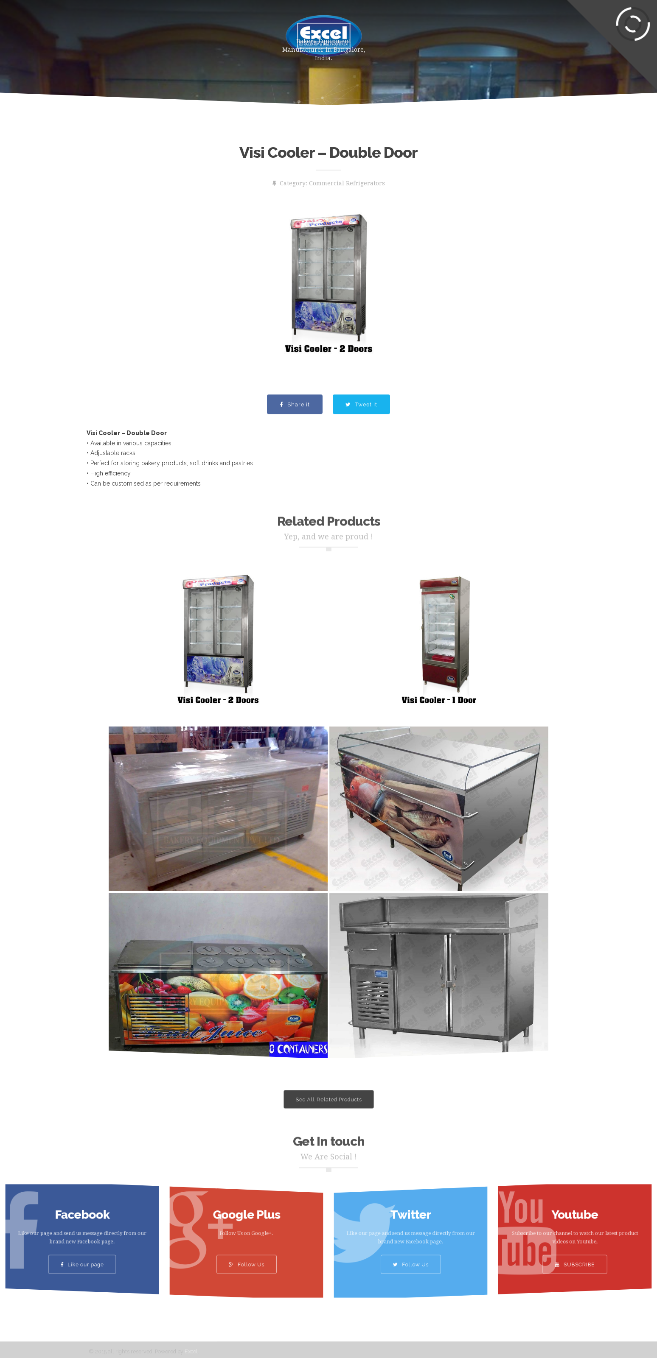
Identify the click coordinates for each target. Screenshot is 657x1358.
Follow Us (246, 1252)
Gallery (406, 31)
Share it (295, 423)
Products (174, 31)
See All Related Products (328, 1099)
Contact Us (502, 31)
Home (130, 31)
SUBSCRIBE (575, 1252)
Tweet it (361, 423)
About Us (225, 31)
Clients (450, 31)
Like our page (82, 1252)
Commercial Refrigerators (347, 183)
